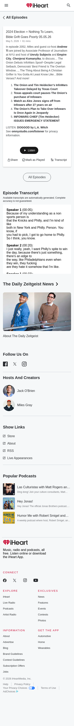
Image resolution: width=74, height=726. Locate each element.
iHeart (6, 596)
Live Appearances (17, 458)
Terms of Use (48, 687)
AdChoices (10, 691)
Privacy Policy (22, 684)
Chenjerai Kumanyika (27, 58)
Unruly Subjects (40, 54)
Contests (43, 614)
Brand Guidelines (13, 653)
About (9, 443)
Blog (5, 647)
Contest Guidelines (14, 659)
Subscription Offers (14, 665)
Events (42, 608)
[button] (29, 150)
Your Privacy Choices (19, 687)
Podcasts (8, 608)
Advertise (8, 642)
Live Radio (9, 602)
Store (9, 436)
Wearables (44, 647)
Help (5, 684)
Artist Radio (9, 614)
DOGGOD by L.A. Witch (32, 127)
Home (41, 642)
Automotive (44, 636)
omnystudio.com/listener (28, 131)
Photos (42, 620)
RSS (8, 450)
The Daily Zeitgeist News (31, 283)
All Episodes (16, 17)
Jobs (5, 671)
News (41, 596)
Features (43, 602)
